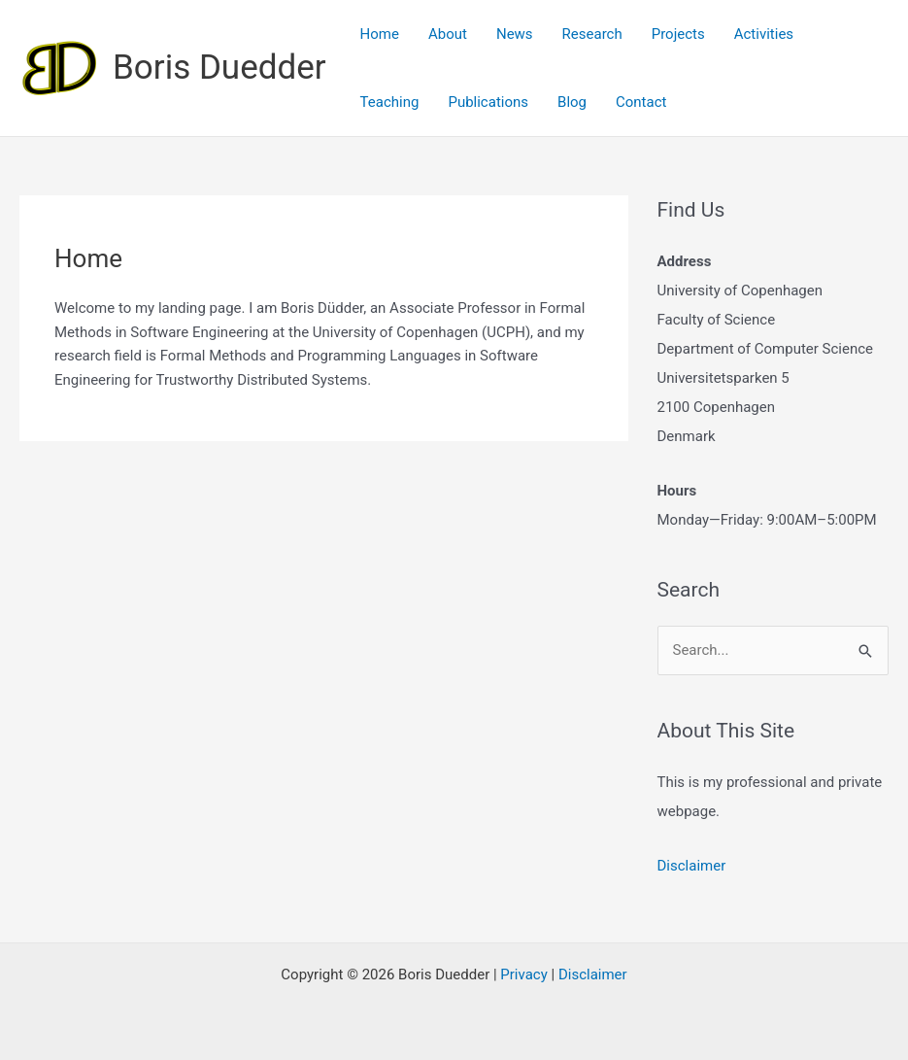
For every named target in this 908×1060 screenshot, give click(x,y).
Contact (641, 102)
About (447, 34)
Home (379, 34)
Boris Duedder (219, 67)
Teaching (390, 102)
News (514, 34)
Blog (572, 102)
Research (592, 34)
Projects (678, 34)
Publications (488, 102)
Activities (763, 34)
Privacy (523, 974)
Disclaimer (691, 865)
